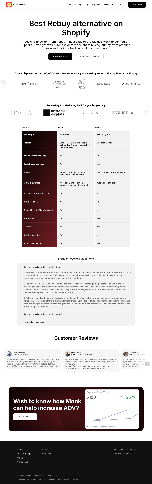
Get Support (108, 5)
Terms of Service (122, 453)
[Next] (147, 363)
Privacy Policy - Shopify (124, 449)
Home (70, 5)
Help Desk (95, 5)
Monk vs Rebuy (23, 453)
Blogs (86, 5)
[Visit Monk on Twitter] (133, 477)
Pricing (78, 5)
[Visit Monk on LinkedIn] (128, 477)
